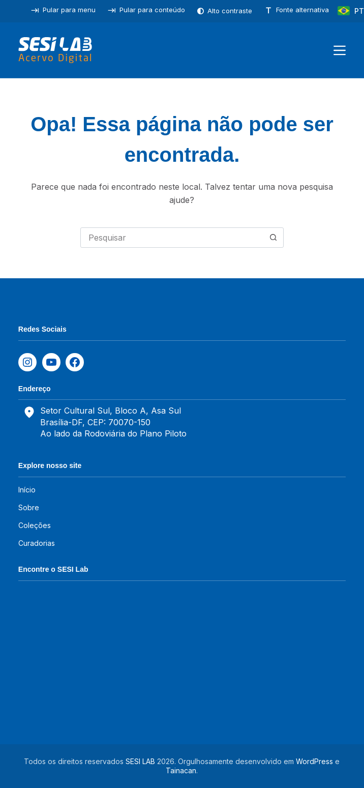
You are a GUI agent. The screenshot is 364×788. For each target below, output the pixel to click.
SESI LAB (140, 761)
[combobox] (172, 237)
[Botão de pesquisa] (273, 237)
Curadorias (36, 543)
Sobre (28, 507)
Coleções (34, 525)
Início (27, 489)
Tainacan (181, 770)
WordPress (314, 761)
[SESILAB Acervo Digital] (55, 50)
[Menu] (339, 50)
